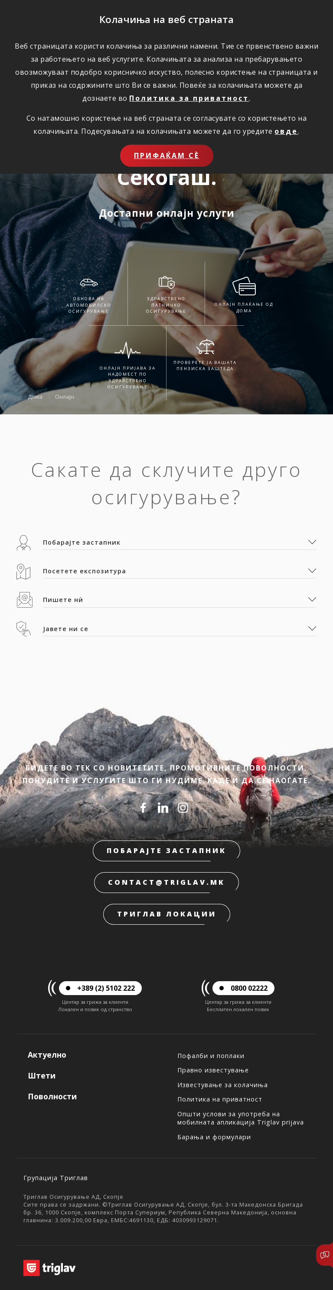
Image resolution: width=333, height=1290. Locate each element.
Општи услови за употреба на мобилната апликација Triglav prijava (240, 1118)
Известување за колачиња (222, 1085)
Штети (42, 1075)
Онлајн (64, 396)
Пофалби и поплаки (211, 1056)
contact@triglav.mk (166, 882)
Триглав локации (166, 914)
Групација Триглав (55, 1178)
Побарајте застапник (166, 850)
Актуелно (47, 1054)
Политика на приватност (219, 1099)
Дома (35, 396)
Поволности (52, 1096)
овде (286, 131)
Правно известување (213, 1070)
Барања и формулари (214, 1137)
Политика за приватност (189, 98)
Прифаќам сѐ (166, 155)
